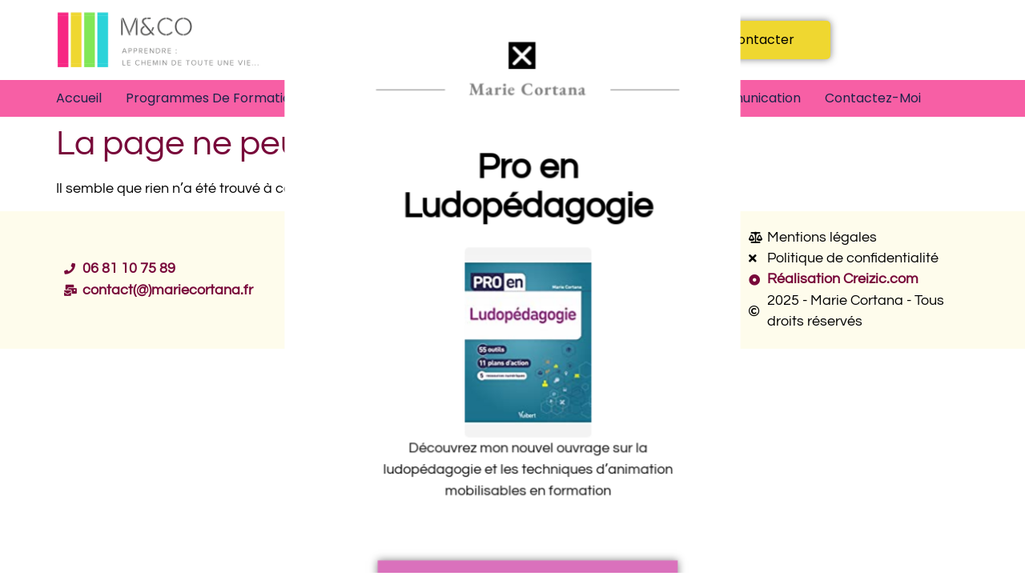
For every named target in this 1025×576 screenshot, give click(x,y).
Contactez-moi (873, 98)
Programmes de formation (212, 98)
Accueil (79, 98)
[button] (521, 63)
